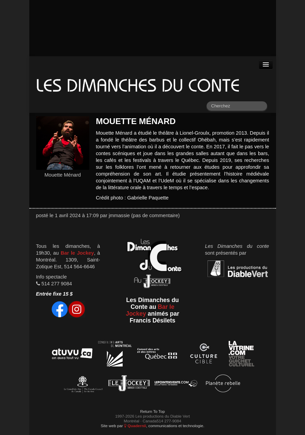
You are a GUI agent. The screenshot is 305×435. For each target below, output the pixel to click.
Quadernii (135, 425)
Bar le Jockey (77, 253)
